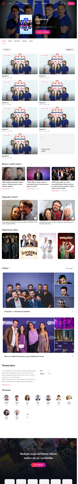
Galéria (31, 41)
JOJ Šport (44, 3)
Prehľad (4, 41)
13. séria (7, 49)
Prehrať (38, 465)
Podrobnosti (17, 41)
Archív (17, 3)
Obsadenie (24, 41)
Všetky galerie (69, 268)
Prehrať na (43, 32)
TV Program (26, 3)
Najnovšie (69, 49)
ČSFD (38, 23)
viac (55, 27)
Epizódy (10, 41)
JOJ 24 (35, 3)
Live (10, 3)
